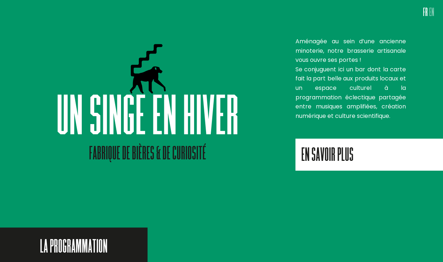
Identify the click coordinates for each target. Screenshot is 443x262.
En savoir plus (327, 156)
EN (431, 13)
